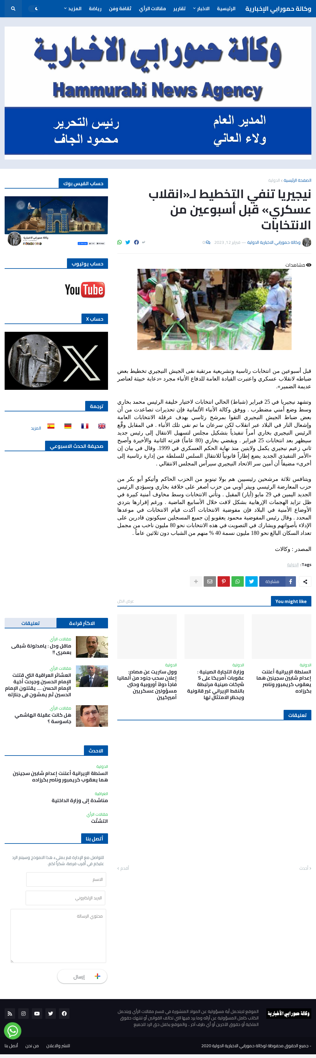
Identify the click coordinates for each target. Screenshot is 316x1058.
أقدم (124, 868)
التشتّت (99, 821)
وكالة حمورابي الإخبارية (278, 8)
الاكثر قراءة (82, 623)
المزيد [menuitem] (74, 8)
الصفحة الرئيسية (297, 180)
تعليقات (30, 623)
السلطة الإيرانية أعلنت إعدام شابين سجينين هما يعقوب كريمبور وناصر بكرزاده (283, 681)
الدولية (274, 180)
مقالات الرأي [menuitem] (152, 8)
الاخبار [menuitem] (203, 8)
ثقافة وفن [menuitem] (120, 8)
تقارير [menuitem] (179, 8)
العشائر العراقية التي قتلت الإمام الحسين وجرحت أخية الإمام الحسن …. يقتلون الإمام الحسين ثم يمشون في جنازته (38, 685)
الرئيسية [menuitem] (226, 8)
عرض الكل (125, 601)
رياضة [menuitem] (95, 8)
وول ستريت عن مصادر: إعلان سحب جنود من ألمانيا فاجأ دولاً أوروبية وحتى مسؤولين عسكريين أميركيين (147, 685)
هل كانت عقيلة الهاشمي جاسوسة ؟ (43, 718)
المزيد (36, 428)
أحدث (303, 868)
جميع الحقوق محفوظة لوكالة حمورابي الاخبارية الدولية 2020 (255, 1049)
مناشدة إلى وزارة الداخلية (80, 800)
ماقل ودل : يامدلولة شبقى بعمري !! (41, 649)
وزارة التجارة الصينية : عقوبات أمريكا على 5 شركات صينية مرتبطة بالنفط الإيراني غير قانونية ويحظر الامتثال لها (215, 685)
